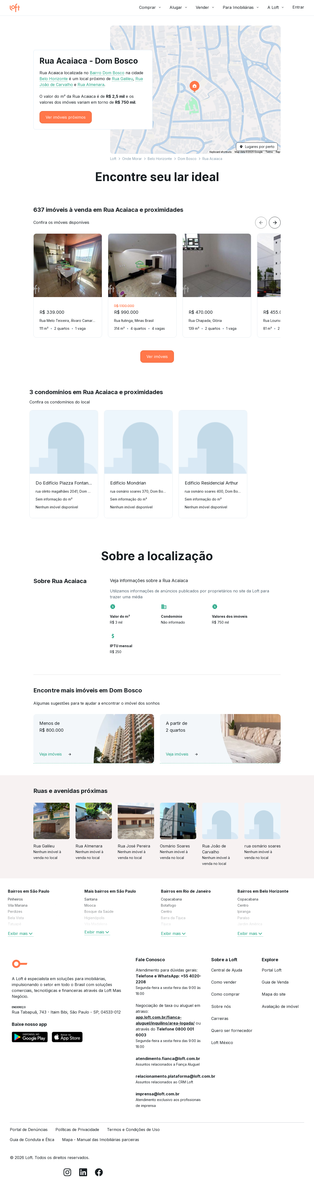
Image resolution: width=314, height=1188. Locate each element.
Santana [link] (90, 899)
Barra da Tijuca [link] (173, 918)
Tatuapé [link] (14, 924)
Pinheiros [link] (15, 899)
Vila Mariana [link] (17, 905)
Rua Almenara (91, 84)
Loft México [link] (222, 1042)
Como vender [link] (223, 982)
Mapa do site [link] (274, 994)
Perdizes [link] (15, 911)
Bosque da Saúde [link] (99, 911)
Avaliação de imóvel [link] (280, 1006)
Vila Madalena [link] (95, 924)
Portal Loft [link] (271, 970)
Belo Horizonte (160, 159)
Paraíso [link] (243, 918)
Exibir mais (21, 933)
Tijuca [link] (166, 924)
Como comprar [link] (225, 994)
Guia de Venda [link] (275, 982)
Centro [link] (166, 911)
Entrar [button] (298, 7)
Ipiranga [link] (243, 911)
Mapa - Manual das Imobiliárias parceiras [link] (100, 1139)
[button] (195, 90)
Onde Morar (132, 159)
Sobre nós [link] (221, 1006)
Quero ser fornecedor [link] (231, 1030)
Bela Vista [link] (16, 918)
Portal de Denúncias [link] (29, 1129)
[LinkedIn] (83, 1173)
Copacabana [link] (171, 899)
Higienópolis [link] (94, 918)
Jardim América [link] (249, 924)
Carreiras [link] (219, 1018)
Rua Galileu (122, 78)
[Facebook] (99, 1173)
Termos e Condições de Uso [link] (133, 1129)
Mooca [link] (90, 905)
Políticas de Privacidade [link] (77, 1129)
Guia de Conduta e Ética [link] (32, 1139)
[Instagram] (67, 1173)
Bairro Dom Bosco (107, 72)
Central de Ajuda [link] (226, 970)
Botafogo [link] (168, 905)
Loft (113, 159)
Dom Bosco (187, 159)
